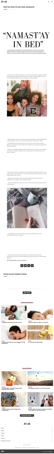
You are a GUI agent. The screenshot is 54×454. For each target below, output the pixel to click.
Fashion (3, 433)
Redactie (16, 447)
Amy (17, 9)
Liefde (2, 435)
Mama (2, 428)
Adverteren (24, 447)
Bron (8, 118)
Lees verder (27, 292)
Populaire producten (5, 440)
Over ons (20, 447)
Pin (28, 265)
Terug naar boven (26, 415)
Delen (21, 265)
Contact (37, 447)
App (32, 265)
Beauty (2, 430)
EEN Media (51, 451)
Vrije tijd (5, 9)
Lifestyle (3, 438)
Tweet (25, 265)
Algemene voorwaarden (31, 447)
